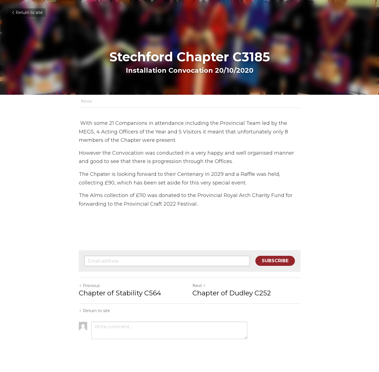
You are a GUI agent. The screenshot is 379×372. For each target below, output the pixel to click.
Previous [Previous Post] (89, 285)
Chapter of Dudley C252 (231, 293)
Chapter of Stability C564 (120, 293)
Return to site (27, 12)
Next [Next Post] (199, 285)
